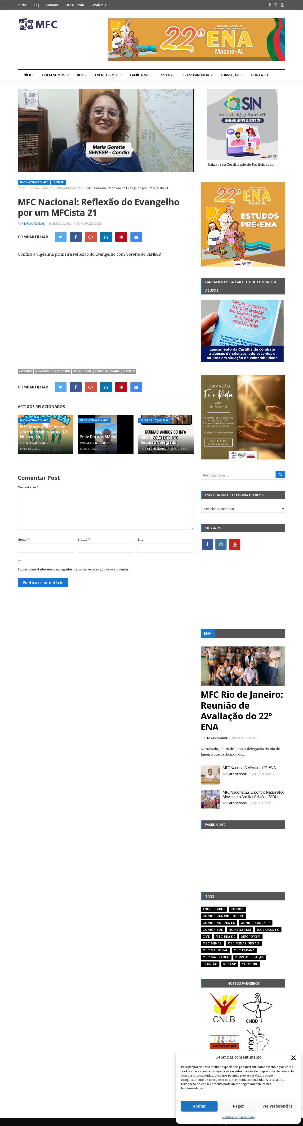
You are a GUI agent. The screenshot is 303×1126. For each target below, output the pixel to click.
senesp (229, 962)
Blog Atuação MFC (34, 182)
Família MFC (140, 75)
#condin (25, 371)
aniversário (214, 907)
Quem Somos (53, 75)
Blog (36, 5)
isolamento (268, 928)
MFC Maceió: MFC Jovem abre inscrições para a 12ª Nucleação (44, 431)
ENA (207, 633)
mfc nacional (215, 948)
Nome (23, 539)
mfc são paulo (216, 955)
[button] (293, 1057)
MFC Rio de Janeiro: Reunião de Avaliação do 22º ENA (242, 710)
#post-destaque (107, 371)
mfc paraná (244, 948)
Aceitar (199, 1106)
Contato (52, 5)
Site (140, 539)
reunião (210, 962)
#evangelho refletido (52, 371)
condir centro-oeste (223, 914)
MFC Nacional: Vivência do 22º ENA (249, 767)
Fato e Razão (74, 5)
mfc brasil (226, 935)
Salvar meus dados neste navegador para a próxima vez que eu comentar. (73, 569)
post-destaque (249, 955)
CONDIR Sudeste (256, 921)
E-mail (84, 539)
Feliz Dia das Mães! (98, 436)
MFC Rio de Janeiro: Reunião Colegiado (159, 440)
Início (22, 5)
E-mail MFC (98, 5)
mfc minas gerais (243, 942)
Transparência (195, 75)
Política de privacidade (238, 1117)
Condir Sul (213, 928)
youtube (250, 962)
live (206, 935)
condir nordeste (219, 921)
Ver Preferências (277, 1106)
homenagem (240, 928)
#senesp (129, 371)
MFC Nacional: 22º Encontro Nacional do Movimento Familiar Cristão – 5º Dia (253, 794)
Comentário (28, 487)
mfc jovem (251, 935)
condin (237, 907)
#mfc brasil (82, 371)
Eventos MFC (106, 75)
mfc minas (212, 942)
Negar (238, 1106)
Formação (230, 75)
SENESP (59, 182)
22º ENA (166, 75)
